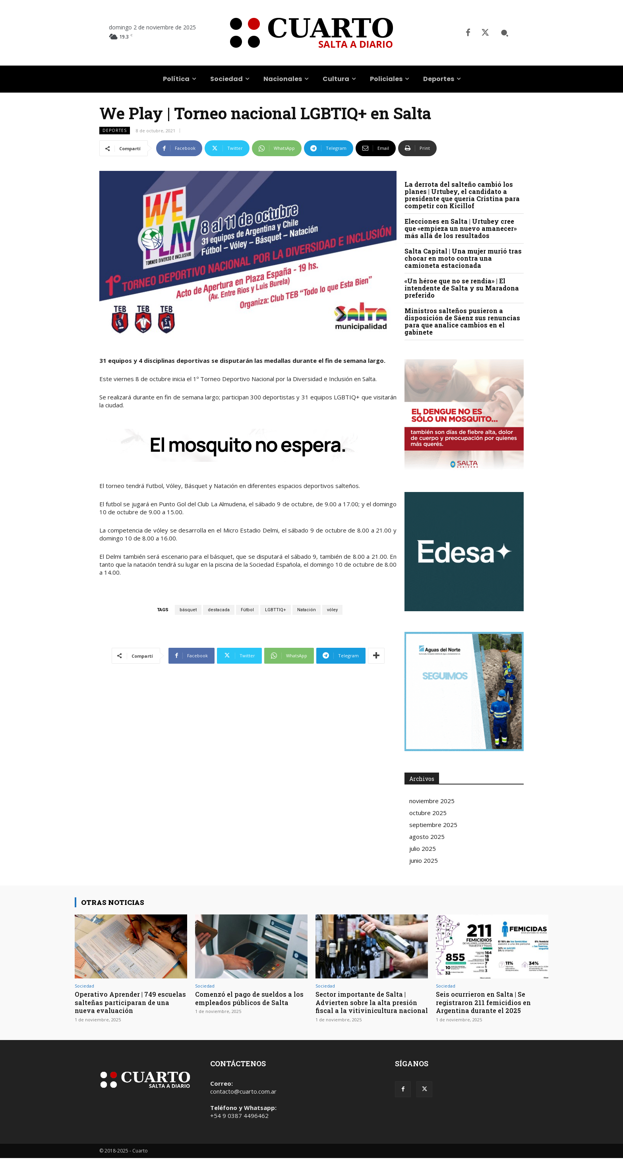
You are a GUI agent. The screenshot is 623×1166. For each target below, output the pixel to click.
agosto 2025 (427, 837)
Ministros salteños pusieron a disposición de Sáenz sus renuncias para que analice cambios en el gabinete (462, 321)
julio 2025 (422, 848)
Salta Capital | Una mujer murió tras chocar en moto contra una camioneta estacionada (463, 258)
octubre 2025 (428, 813)
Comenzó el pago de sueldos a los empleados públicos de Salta (250, 998)
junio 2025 (423, 860)
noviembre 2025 (432, 801)
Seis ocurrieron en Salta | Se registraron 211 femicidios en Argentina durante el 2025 (486, 1002)
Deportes (114, 130)
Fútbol (247, 609)
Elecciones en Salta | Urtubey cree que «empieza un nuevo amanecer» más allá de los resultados (460, 228)
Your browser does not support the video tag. (464, 551)
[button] (504, 33)
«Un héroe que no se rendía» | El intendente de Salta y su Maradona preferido (461, 288)
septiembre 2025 (433, 825)
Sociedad (84, 986)
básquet (188, 609)
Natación (306, 609)
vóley (332, 609)
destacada (219, 609)
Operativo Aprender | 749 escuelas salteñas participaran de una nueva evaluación (127, 1002)
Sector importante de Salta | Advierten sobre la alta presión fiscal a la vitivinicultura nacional (369, 1006)
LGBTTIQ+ (275, 609)
